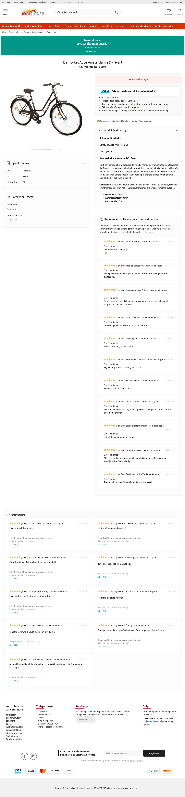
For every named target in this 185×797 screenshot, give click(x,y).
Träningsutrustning (164, 26)
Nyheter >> (54, 2)
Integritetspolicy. (135, 760)
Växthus (93, 26)
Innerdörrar (106, 26)
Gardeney (11, 209)
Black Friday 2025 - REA (48, 723)
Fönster (67, 26)
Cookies (41, 717)
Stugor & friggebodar (141, 26)
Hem (4, 32)
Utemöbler (121, 26)
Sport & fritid (53, 26)
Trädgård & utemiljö (11, 26)
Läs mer (149, 232)
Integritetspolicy (45, 720)
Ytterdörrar (80, 26)
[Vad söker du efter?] (88, 12)
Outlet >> (81, 2)
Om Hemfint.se (44, 714)
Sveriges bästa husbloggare (50, 727)
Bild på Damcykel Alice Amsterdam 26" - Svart (45, 149)
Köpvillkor (42, 711)
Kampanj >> (68, 2)
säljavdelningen (151, 721)
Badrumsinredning (34, 26)
